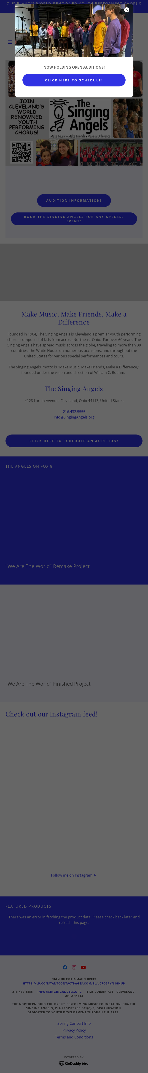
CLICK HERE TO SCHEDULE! (74, 80)
